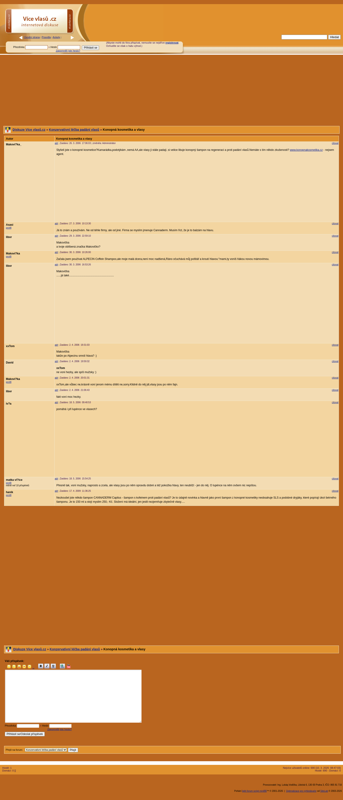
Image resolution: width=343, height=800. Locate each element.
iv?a (8, 403)
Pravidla (46, 37)
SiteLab (324, 791)
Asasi (9, 224)
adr (56, 143)
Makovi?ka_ (13, 144)
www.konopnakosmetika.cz (306, 150)
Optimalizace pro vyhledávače (301, 791)
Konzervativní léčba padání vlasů (74, 129)
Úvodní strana (32, 37)
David (9, 362)
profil (8, 227)
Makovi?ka (13, 253)
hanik (9, 492)
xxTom (10, 346)
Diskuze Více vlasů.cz (29, 129)
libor (9, 237)
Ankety (56, 37)
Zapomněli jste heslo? (68, 50)
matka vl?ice (14, 479)
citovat (335, 143)
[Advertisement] (238, 44)
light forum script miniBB (254, 791)
